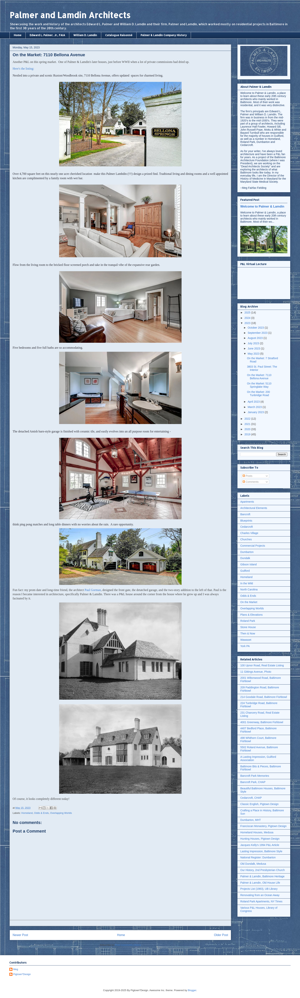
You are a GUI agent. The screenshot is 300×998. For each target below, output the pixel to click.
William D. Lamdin (85, 35)
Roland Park (247, 620)
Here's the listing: (23, 68)
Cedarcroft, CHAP (251, 797)
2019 (248, 434)
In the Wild (246, 583)
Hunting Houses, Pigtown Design (260, 838)
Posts (247, 475)
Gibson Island (248, 564)
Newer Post (20, 935)
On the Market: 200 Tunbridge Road (258, 393)
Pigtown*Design (22, 974)
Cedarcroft (246, 526)
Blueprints (246, 520)
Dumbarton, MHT (250, 819)
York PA (245, 646)
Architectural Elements (253, 508)
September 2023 (258, 332)
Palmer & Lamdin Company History (164, 35)
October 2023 (256, 327)
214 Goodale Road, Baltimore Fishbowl (263, 696)
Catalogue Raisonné (118, 35)
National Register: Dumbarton (258, 857)
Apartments (247, 501)
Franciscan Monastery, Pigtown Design (263, 826)
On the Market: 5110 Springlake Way (259, 385)
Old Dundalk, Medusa (253, 863)
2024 (248, 317)
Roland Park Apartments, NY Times (261, 901)
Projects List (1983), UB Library (259, 888)
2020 (248, 429)
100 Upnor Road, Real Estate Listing (262, 665)
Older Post (221, 935)
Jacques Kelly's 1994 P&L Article (259, 845)
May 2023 (254, 353)
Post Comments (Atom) (128, 944)
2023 (248, 323)
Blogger (192, 990)
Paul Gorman (93, 590)
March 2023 (255, 407)
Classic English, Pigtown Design (259, 804)
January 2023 (256, 412)
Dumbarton (247, 552)
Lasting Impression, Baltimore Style (261, 851)
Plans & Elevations (251, 614)
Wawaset (245, 639)
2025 (248, 312)
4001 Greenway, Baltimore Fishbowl (261, 722)
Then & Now (247, 633)
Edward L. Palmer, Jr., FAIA (47, 35)
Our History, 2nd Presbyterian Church (262, 870)
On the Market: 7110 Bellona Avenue (259, 377)
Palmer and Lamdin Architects (70, 15)
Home (17, 35)
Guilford (245, 570)
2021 (248, 424)
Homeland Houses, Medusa (256, 832)
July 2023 (254, 343)
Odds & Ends (41, 813)
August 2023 (255, 337)
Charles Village (249, 533)
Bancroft (245, 514)
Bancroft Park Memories (254, 775)
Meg (15, 969)
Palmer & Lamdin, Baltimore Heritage (262, 876)
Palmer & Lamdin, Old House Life (260, 882)
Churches (246, 539)
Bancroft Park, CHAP (253, 782)
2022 (248, 418)
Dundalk (245, 558)
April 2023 (254, 401)
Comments (251, 481)
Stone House (248, 627)
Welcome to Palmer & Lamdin (262, 206)
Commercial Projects (252, 545)
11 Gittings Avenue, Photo (255, 671)
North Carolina (249, 589)
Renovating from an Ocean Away (259, 895)
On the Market (248, 602)
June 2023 (254, 348)
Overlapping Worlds (61, 813)
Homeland (27, 813)
